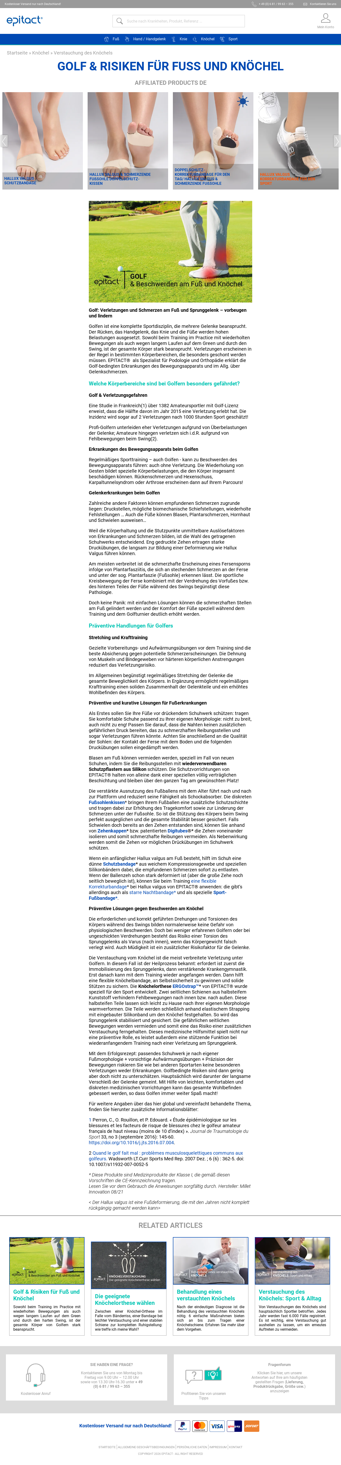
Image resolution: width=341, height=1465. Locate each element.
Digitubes (178, 831)
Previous (4, 141)
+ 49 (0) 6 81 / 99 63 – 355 (276, 4)
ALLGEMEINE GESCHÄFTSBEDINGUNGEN (146, 1447)
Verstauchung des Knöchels (83, 53)
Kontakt (235, 1447)
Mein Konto (325, 27)
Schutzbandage (119, 864)
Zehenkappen (112, 831)
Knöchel (40, 53)
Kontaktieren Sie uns (323, 4)
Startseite (17, 53)
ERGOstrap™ (186, 986)
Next (337, 141)
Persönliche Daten (192, 1447)
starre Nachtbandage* (152, 892)
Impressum (218, 1447)
